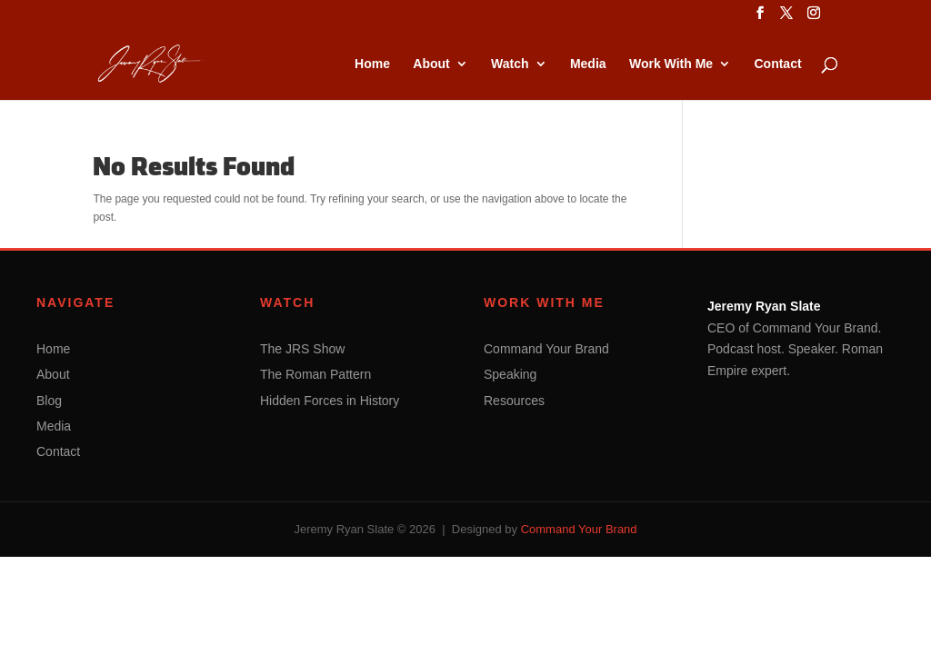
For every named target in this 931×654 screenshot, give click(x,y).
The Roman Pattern (315, 374)
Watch (509, 64)
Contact (777, 64)
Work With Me (671, 64)
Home (372, 64)
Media (588, 64)
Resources (514, 400)
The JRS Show (302, 349)
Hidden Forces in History (329, 400)
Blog (49, 400)
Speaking (510, 374)
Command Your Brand (546, 349)
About (431, 64)
